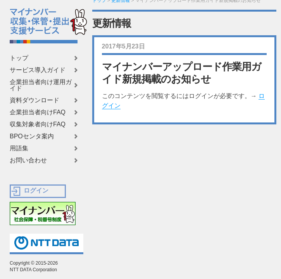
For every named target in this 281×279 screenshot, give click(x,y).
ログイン (36, 190)
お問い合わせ (28, 160)
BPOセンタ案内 (32, 136)
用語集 (19, 148)
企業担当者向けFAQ (38, 112)
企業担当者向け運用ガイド (41, 85)
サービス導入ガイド (38, 70)
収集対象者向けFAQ (38, 124)
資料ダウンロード (34, 100)
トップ (19, 58)
